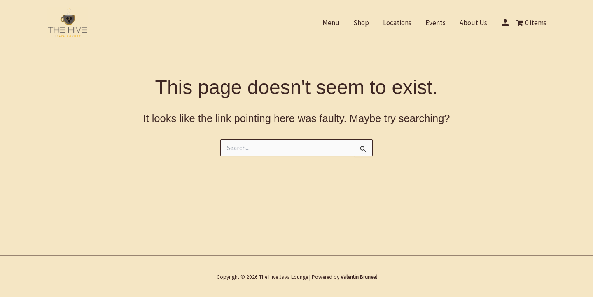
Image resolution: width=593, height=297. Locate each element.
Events (435, 22)
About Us (473, 22)
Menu (330, 22)
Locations (397, 22)
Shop (361, 22)
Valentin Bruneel (359, 276)
